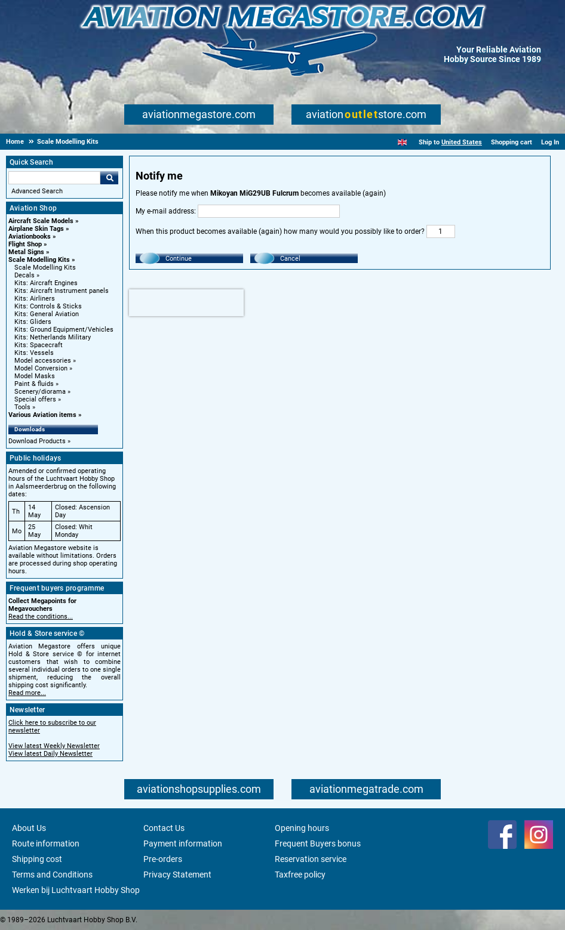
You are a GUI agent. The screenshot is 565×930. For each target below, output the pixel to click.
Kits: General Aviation (46, 314)
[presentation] (186, 302)
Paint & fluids (34, 384)
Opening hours (302, 828)
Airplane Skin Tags (36, 229)
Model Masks (34, 376)
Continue (178, 258)
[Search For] (54, 177)
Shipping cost (37, 859)
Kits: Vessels (34, 353)
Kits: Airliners (34, 298)
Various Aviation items (42, 415)
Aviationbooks (29, 236)
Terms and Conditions (52, 874)
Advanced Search (37, 191)
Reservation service (310, 859)
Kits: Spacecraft (38, 345)
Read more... (27, 693)
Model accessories (42, 360)
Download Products (37, 441)
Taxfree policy (300, 874)
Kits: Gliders (32, 322)
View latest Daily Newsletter (50, 754)
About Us (29, 828)
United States (461, 142)
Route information (45, 843)
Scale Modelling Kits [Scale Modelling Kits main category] (45, 267)
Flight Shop (25, 244)
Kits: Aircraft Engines (46, 283)
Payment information (182, 843)
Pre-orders (162, 859)
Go (109, 177)
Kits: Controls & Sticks (48, 306)
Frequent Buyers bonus (318, 843)
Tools (22, 407)
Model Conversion (40, 368)
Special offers (35, 399)
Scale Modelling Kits (39, 260)
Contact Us (164, 828)
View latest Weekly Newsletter (54, 746)
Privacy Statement (177, 874)
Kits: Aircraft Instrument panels (61, 291)
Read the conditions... (40, 616)
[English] (402, 142)
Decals (24, 275)
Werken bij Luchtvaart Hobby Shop (76, 890)
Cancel (290, 258)
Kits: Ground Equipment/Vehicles (63, 329)
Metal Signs (26, 252)
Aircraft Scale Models (40, 221)
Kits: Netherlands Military (52, 337)
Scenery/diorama (40, 392)
